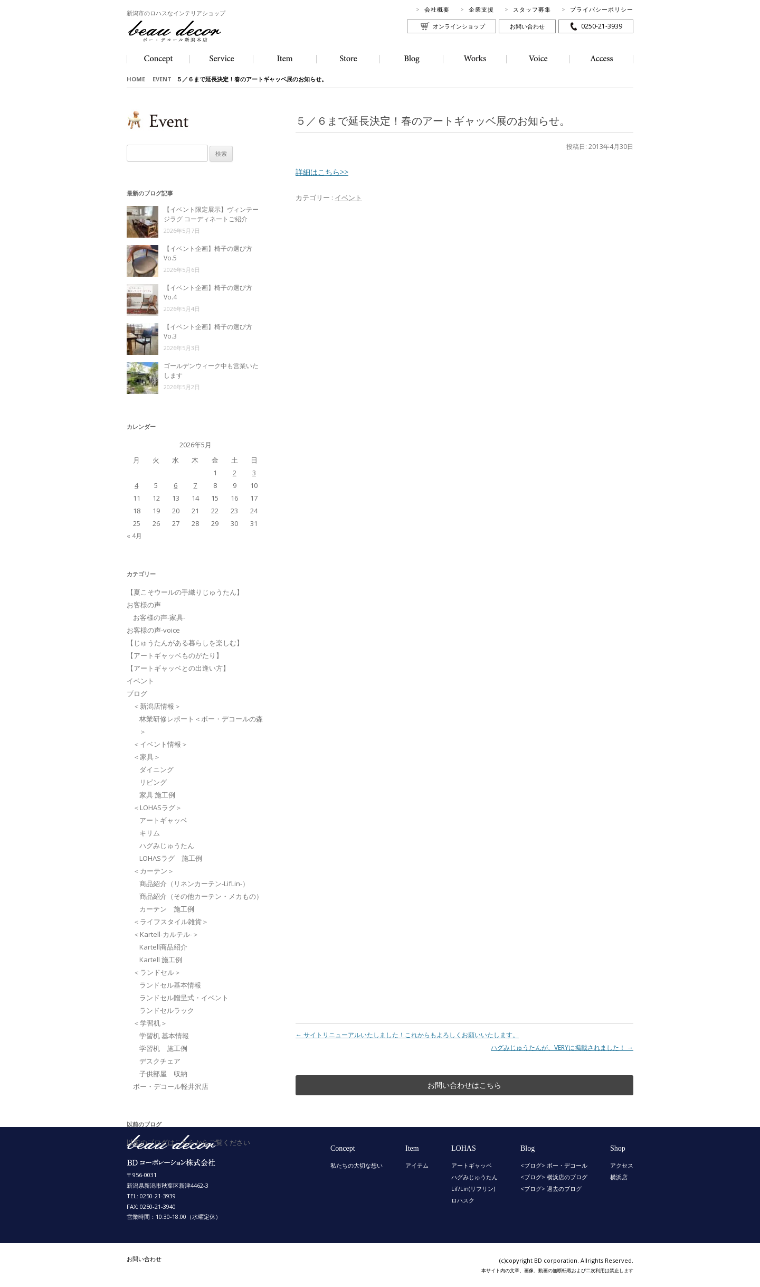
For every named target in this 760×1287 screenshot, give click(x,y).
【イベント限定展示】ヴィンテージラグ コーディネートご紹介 (211, 214)
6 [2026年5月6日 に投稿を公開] (175, 485)
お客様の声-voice (153, 630)
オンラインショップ (459, 26)
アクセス (621, 1165)
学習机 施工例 (163, 1048)
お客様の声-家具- (159, 617)
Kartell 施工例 (160, 959)
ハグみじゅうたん (166, 845)
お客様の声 (144, 604)
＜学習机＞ (150, 1023)
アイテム (417, 1165)
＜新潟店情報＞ (157, 706)
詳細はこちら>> (322, 172)
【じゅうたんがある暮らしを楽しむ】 (185, 642)
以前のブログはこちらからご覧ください (188, 1142)
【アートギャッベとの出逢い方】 (178, 668)
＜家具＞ (146, 757)
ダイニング (156, 769)
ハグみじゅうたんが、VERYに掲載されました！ (562, 1047)
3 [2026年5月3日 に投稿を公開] (254, 472)
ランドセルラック (166, 1010)
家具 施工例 (157, 795)
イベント (348, 197)
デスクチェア (159, 1061)
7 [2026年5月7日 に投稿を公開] (195, 485)
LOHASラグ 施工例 (170, 858)
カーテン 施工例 (166, 909)
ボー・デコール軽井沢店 (170, 1086)
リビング (153, 782)
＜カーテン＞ (153, 871)
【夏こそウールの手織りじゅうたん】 (185, 592)
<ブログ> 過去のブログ (551, 1188)
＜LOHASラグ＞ (157, 807)
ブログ (137, 693)
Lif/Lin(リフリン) (473, 1188)
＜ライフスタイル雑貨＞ (170, 921)
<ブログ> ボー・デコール (553, 1165)
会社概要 (437, 9)
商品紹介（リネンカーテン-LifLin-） (194, 883)
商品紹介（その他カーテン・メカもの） (201, 896)
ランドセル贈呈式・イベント (184, 997)
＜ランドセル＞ (157, 972)
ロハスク (462, 1200)
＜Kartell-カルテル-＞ (166, 934)
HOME (136, 79)
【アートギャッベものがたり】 (175, 655)
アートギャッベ (163, 820)
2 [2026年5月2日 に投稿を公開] (234, 472)
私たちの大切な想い (356, 1165)
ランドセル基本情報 (170, 985)
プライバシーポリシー (601, 9)
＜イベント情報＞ (160, 744)
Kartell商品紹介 (163, 947)
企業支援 (481, 9)
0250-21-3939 (601, 26)
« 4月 (134, 535)
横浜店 (619, 1177)
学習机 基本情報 (164, 1035)
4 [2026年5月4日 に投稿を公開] (136, 485)
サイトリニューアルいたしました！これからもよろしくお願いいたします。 (407, 1034)
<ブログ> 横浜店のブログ (553, 1177)
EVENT (162, 79)
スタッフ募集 (532, 9)
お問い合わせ (527, 26)
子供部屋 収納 (163, 1073)
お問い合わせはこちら (464, 1085)
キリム (149, 833)
